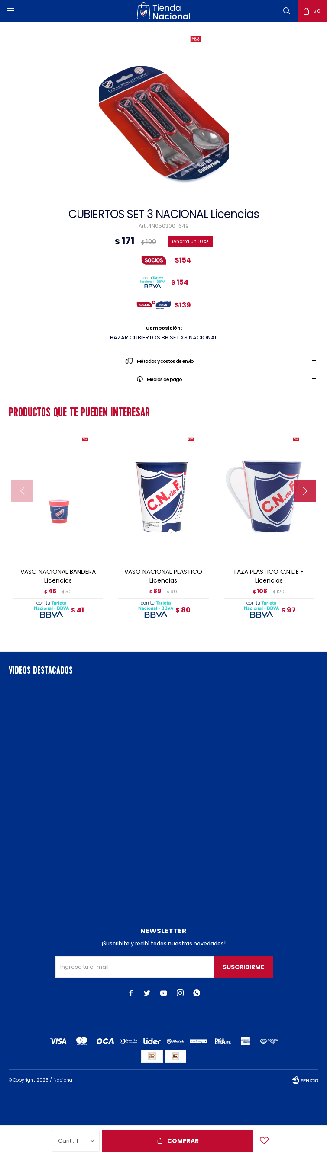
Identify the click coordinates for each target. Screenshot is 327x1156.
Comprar (183, 1141)
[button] (287, 11)
